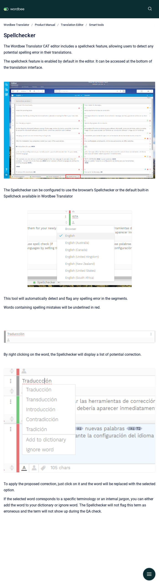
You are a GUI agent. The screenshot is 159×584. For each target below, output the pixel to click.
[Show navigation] (149, 574)
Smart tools (96, 24)
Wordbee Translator (16, 24)
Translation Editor (72, 24)
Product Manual (45, 24)
